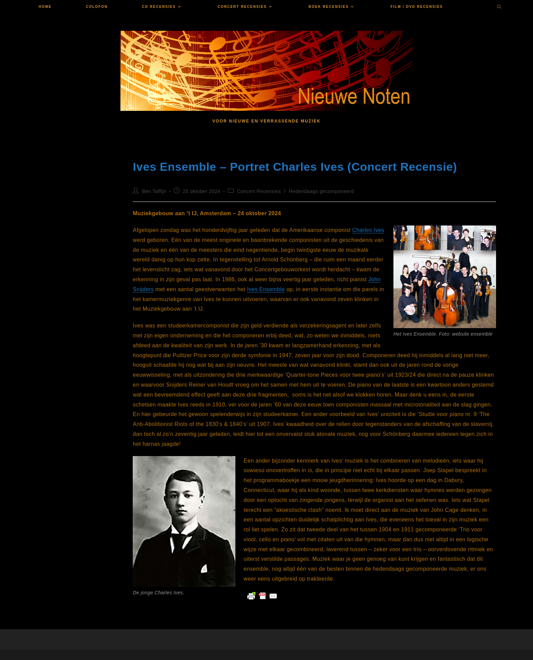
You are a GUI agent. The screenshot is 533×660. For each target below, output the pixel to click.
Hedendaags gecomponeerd (321, 191)
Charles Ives (368, 230)
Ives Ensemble (266, 289)
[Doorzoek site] (499, 7)
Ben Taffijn (154, 191)
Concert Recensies (259, 191)
